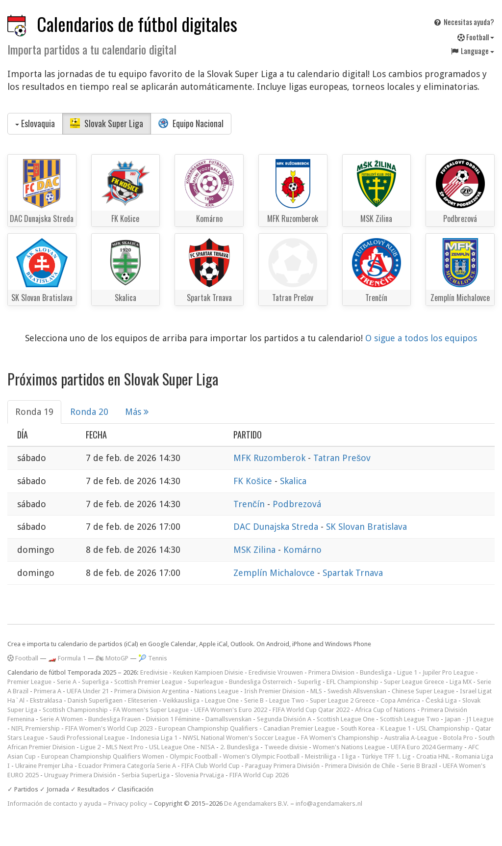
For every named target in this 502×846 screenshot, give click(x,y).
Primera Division (331, 672)
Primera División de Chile (360, 765)
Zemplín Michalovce (275, 573)
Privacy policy (127, 803)
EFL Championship (352, 681)
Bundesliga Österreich (260, 681)
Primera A (47, 691)
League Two (286, 700)
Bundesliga (376, 672)
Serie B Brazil (419, 765)
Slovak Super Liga (106, 123)
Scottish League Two (409, 719)
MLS (316, 691)
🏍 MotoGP (112, 658)
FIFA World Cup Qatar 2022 (311, 709)
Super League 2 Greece (342, 700)
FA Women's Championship (340, 737)
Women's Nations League (349, 747)
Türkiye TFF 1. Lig (386, 756)
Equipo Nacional (191, 123)
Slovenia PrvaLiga (199, 775)
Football (475, 36)
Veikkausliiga (181, 700)
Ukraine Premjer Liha (44, 765)
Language (472, 50)
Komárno (302, 550)
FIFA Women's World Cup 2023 (109, 728)
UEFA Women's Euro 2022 (230, 709)
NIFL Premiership (35, 728)
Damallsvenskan (228, 719)
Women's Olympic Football (261, 756)
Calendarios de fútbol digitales (137, 23)
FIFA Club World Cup (210, 765)
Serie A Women (61, 719)
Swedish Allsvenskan (356, 691)
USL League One (172, 747)
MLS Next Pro (125, 747)
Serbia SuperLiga (146, 775)
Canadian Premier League (299, 728)
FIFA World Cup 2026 (259, 775)
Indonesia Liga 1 (153, 737)
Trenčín (250, 504)
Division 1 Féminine (173, 719)
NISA (208, 747)
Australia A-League (411, 737)
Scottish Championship (75, 709)
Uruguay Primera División (80, 775)
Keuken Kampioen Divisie (208, 672)
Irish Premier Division (274, 691)
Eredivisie (154, 672)
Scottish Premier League (148, 681)
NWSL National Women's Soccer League (239, 737)
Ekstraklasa (46, 700)
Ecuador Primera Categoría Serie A (127, 765)
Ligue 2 (90, 747)
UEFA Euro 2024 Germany (427, 747)
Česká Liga (441, 700)
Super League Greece (414, 681)
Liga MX (461, 681)
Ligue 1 (407, 672)
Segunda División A (284, 719)
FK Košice (254, 481)
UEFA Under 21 (88, 691)
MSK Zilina (255, 550)
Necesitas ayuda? (463, 21)
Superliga (95, 681)
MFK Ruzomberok (270, 458)
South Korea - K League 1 (376, 728)
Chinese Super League (423, 691)
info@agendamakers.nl (329, 803)
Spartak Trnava (353, 573)
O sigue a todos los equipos (421, 338)
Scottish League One (346, 719)
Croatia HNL (433, 756)
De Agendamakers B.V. (256, 803)
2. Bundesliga (239, 747)
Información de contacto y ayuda (54, 803)
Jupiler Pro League (448, 672)
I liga (349, 756)
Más (137, 412)
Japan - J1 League (469, 719)
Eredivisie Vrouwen (276, 672)
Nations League (217, 691)
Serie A (66, 681)
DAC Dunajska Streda (277, 526)
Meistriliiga (320, 756)
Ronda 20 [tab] (89, 412)
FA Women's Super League (151, 709)
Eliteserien (142, 700)
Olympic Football (194, 756)
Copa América (400, 700)
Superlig (309, 681)
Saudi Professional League (87, 737)
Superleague (206, 681)
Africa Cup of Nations (385, 709)
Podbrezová (297, 504)
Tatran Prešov (342, 458)
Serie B (254, 700)
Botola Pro (458, 737)
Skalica (293, 481)
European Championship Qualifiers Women (102, 756)
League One (222, 700)
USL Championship (443, 728)
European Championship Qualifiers (208, 728)
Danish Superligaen (95, 700)
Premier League (29, 681)
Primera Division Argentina (151, 691)
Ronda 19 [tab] (34, 412)
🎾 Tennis (152, 658)
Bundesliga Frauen (114, 719)
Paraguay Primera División (282, 765)
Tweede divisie (285, 747)
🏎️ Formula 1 (67, 658)
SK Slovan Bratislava (366, 526)
